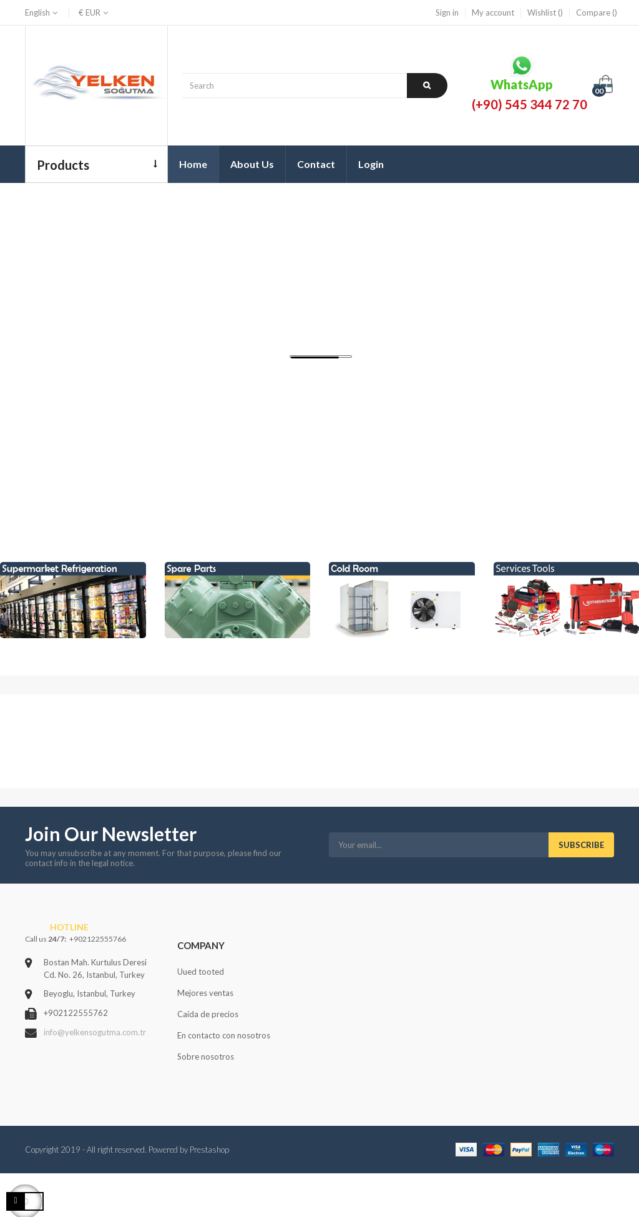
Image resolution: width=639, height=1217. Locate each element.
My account (493, 12)
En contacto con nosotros (223, 1035)
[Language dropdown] (42, 12)
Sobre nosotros (205, 1057)
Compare (596, 12)
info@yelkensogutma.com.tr (95, 1032)
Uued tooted (200, 972)
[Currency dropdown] (89, 12)
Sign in (447, 12)
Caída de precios (207, 1014)
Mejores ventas (205, 993)
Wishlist (545, 12)
